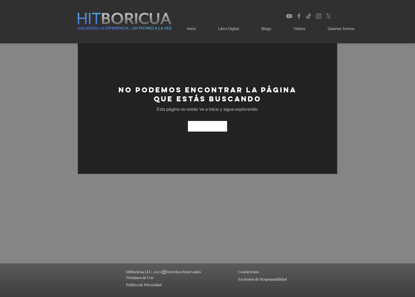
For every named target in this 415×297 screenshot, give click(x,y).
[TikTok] (308, 16)
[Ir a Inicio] (207, 126)
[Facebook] (299, 16)
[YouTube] (289, 16)
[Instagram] (318, 16)
